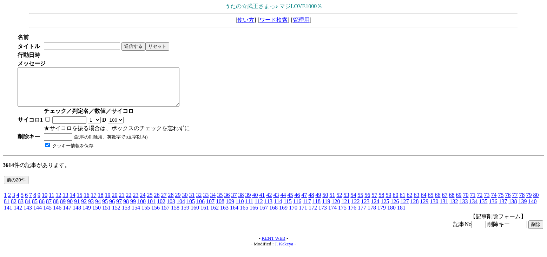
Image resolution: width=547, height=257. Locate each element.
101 (151, 209)
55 (360, 202)
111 (249, 209)
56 (367, 202)
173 (322, 215)
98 (126, 209)
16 (86, 202)
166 (254, 215)
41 (262, 202)
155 (145, 215)
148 (77, 215)
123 (365, 209)
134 (473, 209)
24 (142, 202)
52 (339, 202)
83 (21, 209)
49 (318, 202)
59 (388, 202)
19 (107, 202)
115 (287, 209)
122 (355, 209)
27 (163, 202)
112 (259, 209)
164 (234, 215)
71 (472, 202)
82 (14, 209)
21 (121, 202)
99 (133, 209)
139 (522, 209)
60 (395, 202)
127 (404, 209)
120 (335, 209)
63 (416, 202)
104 (181, 209)
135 (483, 209)
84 (28, 209)
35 (220, 202)
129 (424, 209)
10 (44, 202)
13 (65, 202)
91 (77, 209)
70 (465, 202)
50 (325, 202)
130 (434, 209)
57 (374, 202)
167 (263, 215)
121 (345, 209)
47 (304, 202)
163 (224, 215)
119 (326, 209)
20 (114, 202)
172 (313, 215)
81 (6, 209)
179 (381, 215)
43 (276, 202)
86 (42, 209)
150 (96, 215)
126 (394, 209)
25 (149, 202)
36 (227, 202)
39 (248, 202)
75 (500, 202)
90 (70, 209)
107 (210, 209)
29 (177, 202)
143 (28, 215)
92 (84, 209)
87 (49, 209)
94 (98, 209)
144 (37, 215)
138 (512, 209)
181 (401, 215)
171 (303, 215)
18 (100, 202)
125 (385, 209)
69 (458, 202)
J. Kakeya (284, 251)
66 (437, 202)
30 (184, 202)
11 (51, 202)
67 (444, 202)
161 (204, 215)
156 (155, 215)
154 (136, 215)
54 (353, 202)
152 (116, 215)
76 (507, 202)
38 (241, 202)
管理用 (301, 20)
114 (278, 209)
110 (240, 209)
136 (493, 209)
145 (47, 215)
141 (8, 215)
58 (381, 202)
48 (311, 202)
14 (72, 202)
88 (56, 209)
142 (18, 215)
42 (269, 202)
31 (192, 202)
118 (316, 209)
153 (126, 215)
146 (57, 215)
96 (112, 209)
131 (444, 209)
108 (220, 209)
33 (206, 202)
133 (463, 209)
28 (170, 202)
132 (453, 209)
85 (35, 209)
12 (58, 202)
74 (493, 202)
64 (423, 202)
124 (375, 209)
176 (352, 215)
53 (346, 202)
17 (93, 202)
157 (165, 215)
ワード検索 (273, 20)
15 (79, 202)
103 (171, 209)
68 (451, 202)
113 (268, 209)
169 (283, 215)
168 (273, 215)
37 (234, 202)
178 (372, 215)
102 (161, 209)
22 (128, 202)
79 (529, 202)
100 (141, 209)
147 (67, 215)
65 (430, 202)
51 (332, 202)
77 (515, 202)
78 (522, 202)
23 (135, 202)
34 (213, 202)
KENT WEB (273, 245)
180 (391, 215)
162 (214, 215)
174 (332, 215)
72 (479, 202)
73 (486, 202)
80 (536, 202)
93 (91, 209)
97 (119, 209)
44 (283, 202)
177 (362, 215)
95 (105, 209)
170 (293, 215)
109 (230, 209)
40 (255, 202)
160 (195, 215)
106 (200, 209)
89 (63, 209)
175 (342, 215)
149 (87, 215)
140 (532, 209)
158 (175, 215)
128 (414, 209)
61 (402, 202)
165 (244, 215)
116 (297, 209)
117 (307, 209)
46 (297, 202)
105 (190, 209)
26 (156, 202)
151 (106, 215)
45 (290, 202)
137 (503, 209)
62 (409, 202)
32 (199, 202)
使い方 (245, 20)
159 (185, 215)
